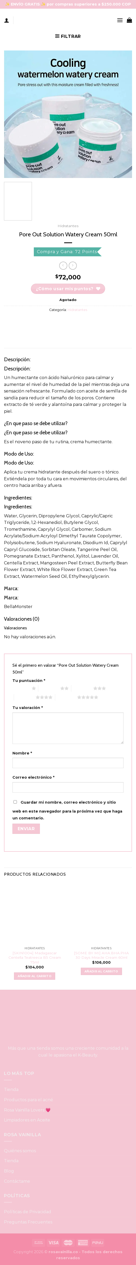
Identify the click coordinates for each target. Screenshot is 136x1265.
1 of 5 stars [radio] (21, 688)
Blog (9, 1171)
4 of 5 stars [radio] (25, 697)
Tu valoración (27, 707)
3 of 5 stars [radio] (82, 688)
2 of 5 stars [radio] (49, 688)
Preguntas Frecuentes (28, 1222)
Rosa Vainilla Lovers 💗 (27, 1110)
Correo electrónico (33, 777)
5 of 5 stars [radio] (66, 697)
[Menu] (120, 20)
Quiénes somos (20, 1150)
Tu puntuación (28, 680)
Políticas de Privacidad (27, 1211)
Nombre (22, 753)
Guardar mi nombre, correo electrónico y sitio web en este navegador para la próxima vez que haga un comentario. (67, 810)
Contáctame (17, 1181)
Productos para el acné (28, 1099)
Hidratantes (68, 226)
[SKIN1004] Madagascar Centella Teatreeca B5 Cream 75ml (34, 957)
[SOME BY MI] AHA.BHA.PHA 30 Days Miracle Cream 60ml (101, 955)
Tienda (11, 1089)
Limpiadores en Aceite (27, 1120)
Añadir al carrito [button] (34, 976)
